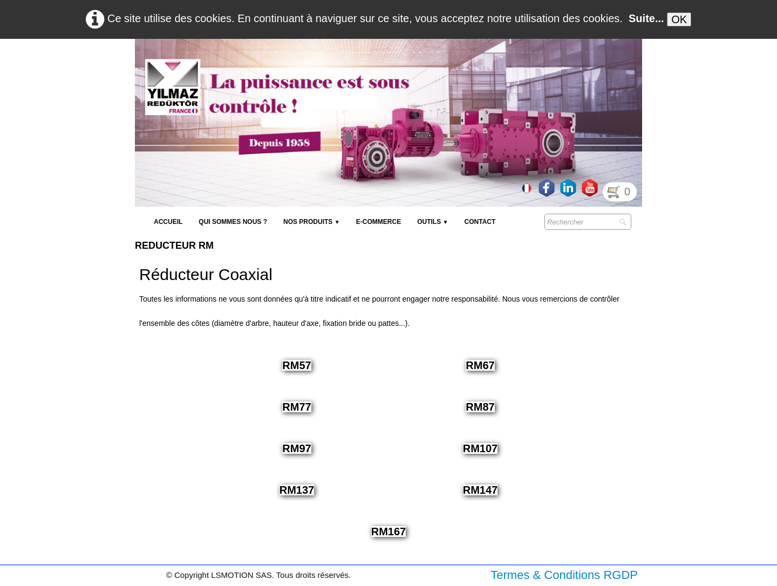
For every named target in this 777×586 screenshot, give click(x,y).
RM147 (480, 490)
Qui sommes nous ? (233, 222)
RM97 (296, 448)
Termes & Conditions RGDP (564, 575)
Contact (480, 222)
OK (679, 19)
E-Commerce (378, 222)
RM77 (296, 406)
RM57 (296, 365)
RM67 (480, 365)
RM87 (480, 406)
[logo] (331, 65)
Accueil (168, 222)
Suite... (646, 18)
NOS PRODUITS (311, 222)
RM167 (388, 531)
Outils (432, 222)
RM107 (480, 448)
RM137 (297, 490)
